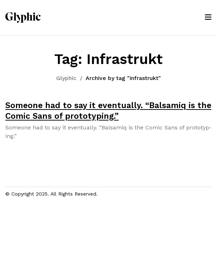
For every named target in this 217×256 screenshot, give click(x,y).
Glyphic (66, 78)
